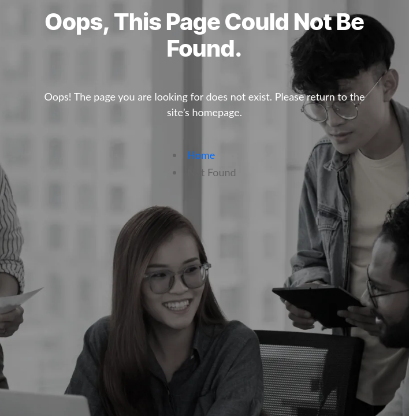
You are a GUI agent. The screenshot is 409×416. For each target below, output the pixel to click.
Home (201, 154)
